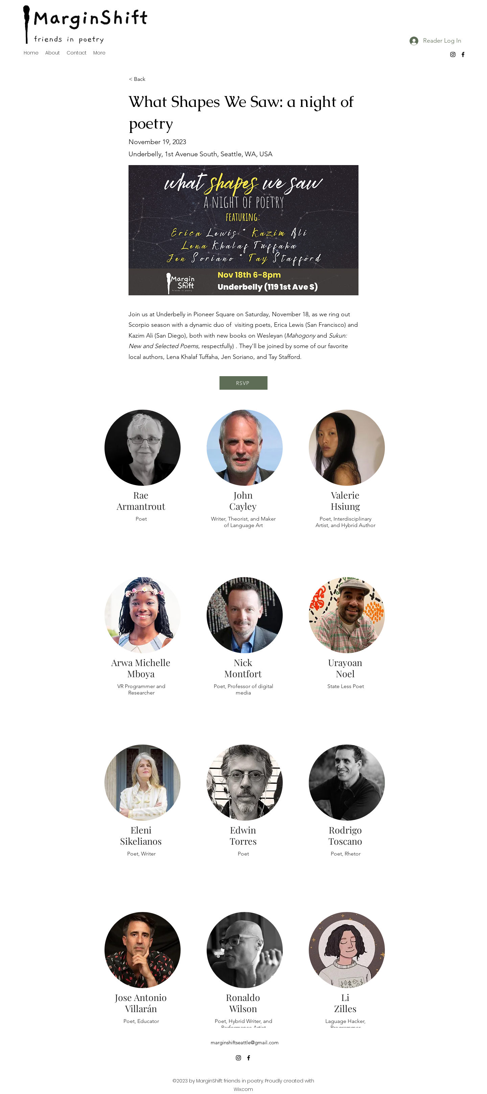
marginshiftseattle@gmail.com (245, 1042)
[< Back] (151, 79)
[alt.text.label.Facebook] (463, 54)
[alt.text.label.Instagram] (452, 54)
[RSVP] (243, 383)
